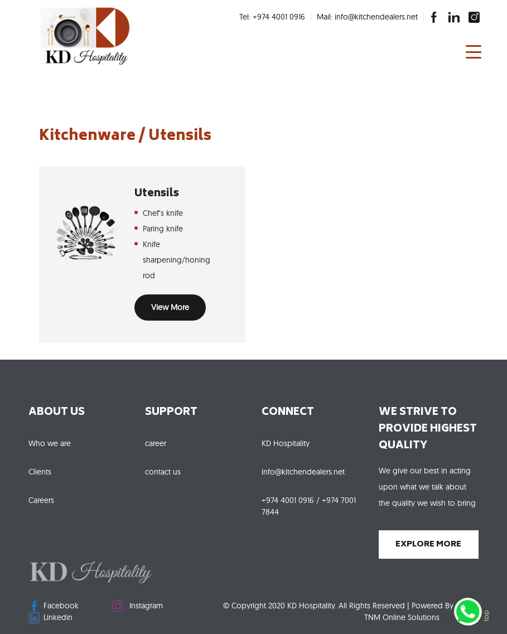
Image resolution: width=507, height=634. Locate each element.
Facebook (53, 606)
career (155, 443)
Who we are (49, 443)
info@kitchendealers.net (303, 472)
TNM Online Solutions (402, 617)
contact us (163, 472)
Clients (39, 472)
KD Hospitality (286, 443)
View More (170, 307)
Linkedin (50, 617)
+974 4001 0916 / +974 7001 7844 (309, 506)
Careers (41, 500)
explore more (428, 544)
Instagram (137, 606)
